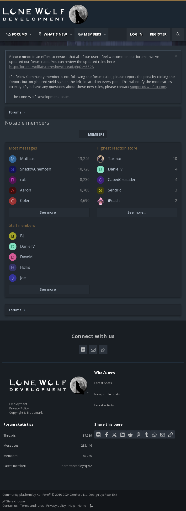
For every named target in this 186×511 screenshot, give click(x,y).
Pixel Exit (111, 494)
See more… (49, 212)
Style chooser (14, 501)
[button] (30, 34)
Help (72, 505)
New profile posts (107, 389)
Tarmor (115, 158)
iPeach (114, 200)
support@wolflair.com (148, 86)
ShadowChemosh (35, 169)
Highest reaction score (117, 148)
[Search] (178, 34)
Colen (25, 200)
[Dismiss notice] (175, 56)
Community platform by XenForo (45, 494)
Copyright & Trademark (26, 412)
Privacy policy (56, 505)
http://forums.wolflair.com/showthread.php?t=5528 (51, 66)
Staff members (22, 225)
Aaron (25, 190)
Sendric (114, 190)
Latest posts (103, 380)
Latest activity (104, 398)
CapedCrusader (122, 179)
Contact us (10, 505)
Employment (18, 404)
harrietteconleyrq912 (77, 466)
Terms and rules (32, 505)
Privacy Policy (19, 408)
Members (92, 34)
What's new (55, 34)
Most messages (23, 148)
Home (82, 505)
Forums (19, 34)
